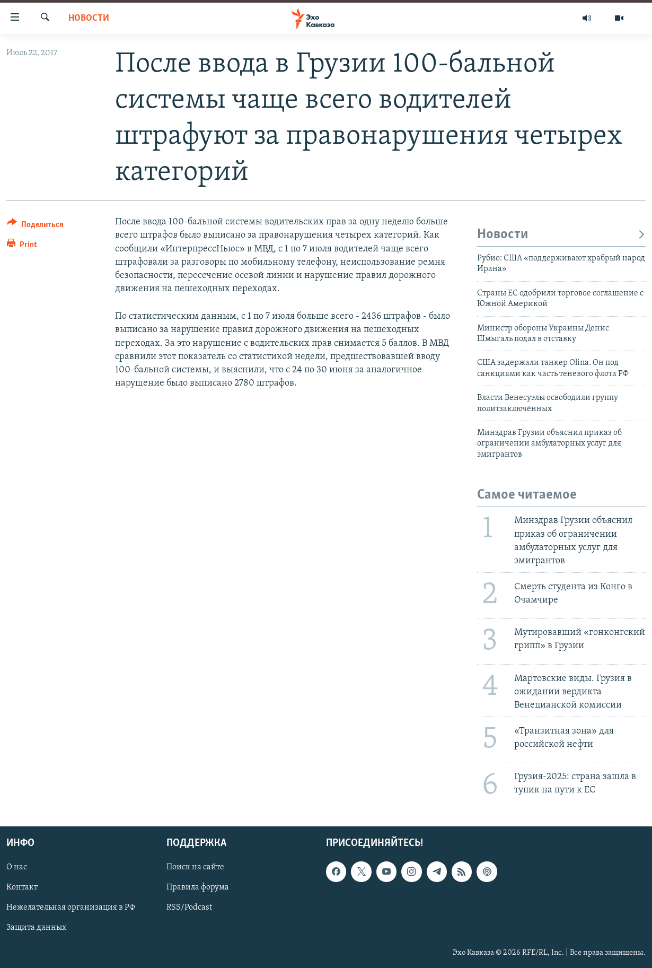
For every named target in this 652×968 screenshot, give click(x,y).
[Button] (35, 226)
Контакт (22, 888)
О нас (16, 868)
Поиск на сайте (195, 868)
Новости (88, 18)
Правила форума (197, 888)
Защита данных (36, 928)
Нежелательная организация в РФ (70, 908)
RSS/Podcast (189, 908)
